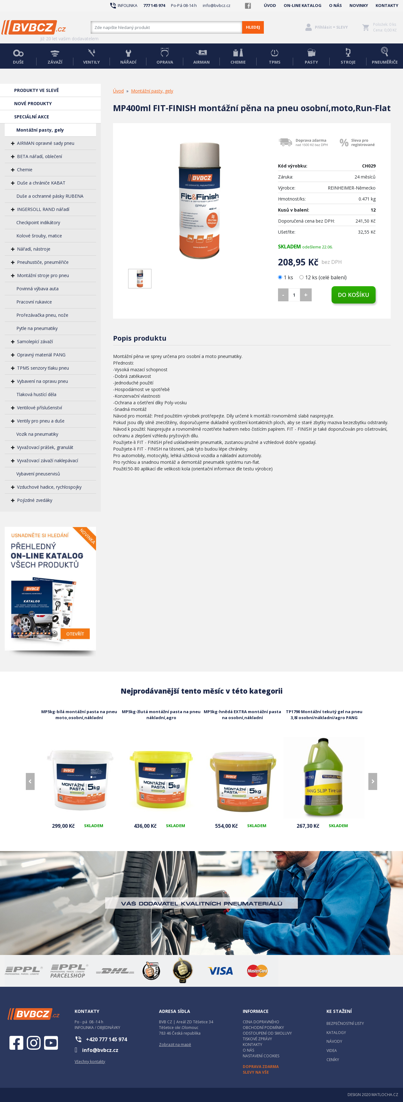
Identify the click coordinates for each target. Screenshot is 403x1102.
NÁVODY (334, 1041)
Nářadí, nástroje (33, 249)
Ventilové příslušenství (39, 408)
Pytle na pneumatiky (37, 328)
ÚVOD (270, 5)
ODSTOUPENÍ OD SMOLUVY (267, 1033)
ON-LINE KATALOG (302, 5)
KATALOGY (336, 1032)
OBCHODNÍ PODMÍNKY (263, 1027)
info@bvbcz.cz (216, 5)
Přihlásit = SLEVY (331, 27)
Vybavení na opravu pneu (42, 381)
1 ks (286, 277)
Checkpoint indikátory (38, 222)
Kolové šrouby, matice (39, 236)
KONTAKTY (387, 5)
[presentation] (30, 781)
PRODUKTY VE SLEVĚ (36, 90)
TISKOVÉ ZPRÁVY (257, 1039)
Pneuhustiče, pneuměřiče (43, 262)
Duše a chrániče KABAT (41, 183)
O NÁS (335, 5)
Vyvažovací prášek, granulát (45, 447)
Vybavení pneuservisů (38, 474)
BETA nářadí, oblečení (39, 156)
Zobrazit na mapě (175, 1044)
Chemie (24, 170)
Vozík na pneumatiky (37, 434)
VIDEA (331, 1050)
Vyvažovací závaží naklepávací (47, 460)
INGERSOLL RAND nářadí (43, 209)
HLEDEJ (253, 27)
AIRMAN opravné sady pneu (45, 143)
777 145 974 (154, 5)
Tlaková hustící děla (36, 394)
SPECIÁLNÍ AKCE (31, 117)
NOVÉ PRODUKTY (33, 103)
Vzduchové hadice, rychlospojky (49, 487)
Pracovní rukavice (34, 302)
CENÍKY (332, 1059)
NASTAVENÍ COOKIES (261, 1056)
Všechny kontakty (90, 1061)
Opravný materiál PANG (41, 355)
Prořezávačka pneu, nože (42, 315)
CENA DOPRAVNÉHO (261, 1022)
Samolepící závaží (35, 341)
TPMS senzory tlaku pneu (43, 368)
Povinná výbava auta (37, 289)
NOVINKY (358, 5)
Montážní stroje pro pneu (43, 275)
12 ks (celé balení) (323, 277)
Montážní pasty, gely (40, 130)
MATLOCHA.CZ (385, 1094)
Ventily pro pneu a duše (41, 421)
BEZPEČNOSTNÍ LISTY (345, 1023)
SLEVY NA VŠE (256, 1072)
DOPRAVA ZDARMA (261, 1066)
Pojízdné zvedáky (34, 500)
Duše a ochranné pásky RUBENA (49, 196)
